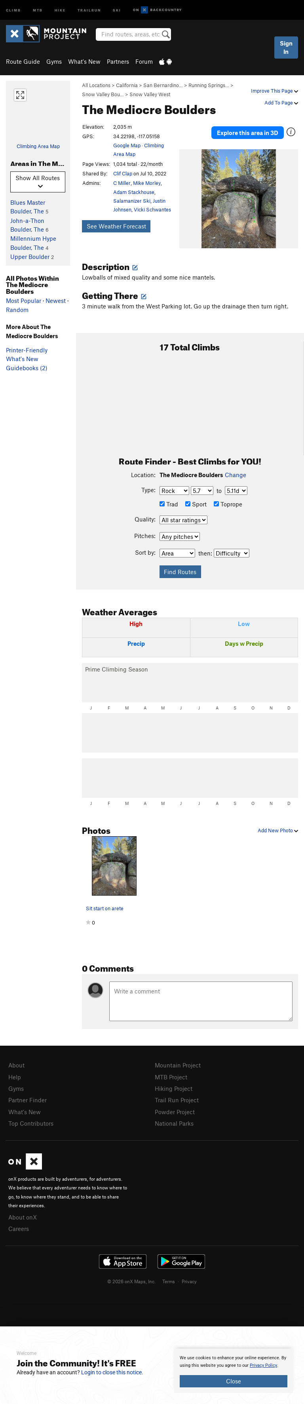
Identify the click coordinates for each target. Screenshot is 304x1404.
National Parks (174, 1123)
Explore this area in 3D (247, 132)
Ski (117, 9)
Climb (13, 9)
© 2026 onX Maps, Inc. (131, 1281)
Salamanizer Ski (131, 201)
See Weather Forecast (116, 226)
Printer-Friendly (27, 350)
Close (233, 1381)
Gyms (54, 61)
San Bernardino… (163, 85)
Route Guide (23, 61)
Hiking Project (173, 1088)
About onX (22, 1217)
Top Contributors (30, 1123)
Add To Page (281, 102)
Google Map (127, 145)
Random (17, 309)
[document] (233, 1370)
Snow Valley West (149, 94)
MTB (38, 9)
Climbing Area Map (38, 146)
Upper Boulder (29, 256)
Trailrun (89, 9)
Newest (56, 300)
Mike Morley (147, 183)
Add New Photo (278, 830)
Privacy (189, 1281)
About (16, 1065)
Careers (18, 1228)
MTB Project (171, 1077)
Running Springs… (208, 85)
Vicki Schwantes (152, 209)
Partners (118, 61)
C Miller (122, 183)
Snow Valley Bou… (103, 94)
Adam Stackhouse (133, 192)
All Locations (96, 85)
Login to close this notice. (112, 1372)
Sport (196, 504)
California (127, 85)
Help (14, 1077)
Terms (168, 1281)
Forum (144, 61)
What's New (84, 61)
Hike (60, 9)
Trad (169, 504)
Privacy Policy (263, 1365)
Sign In (286, 47)
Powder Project (175, 1111)
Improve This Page (274, 91)
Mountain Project (178, 1065)
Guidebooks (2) (27, 367)
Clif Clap (122, 173)
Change (235, 474)
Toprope (228, 504)
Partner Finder (27, 1099)
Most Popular (23, 300)
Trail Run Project (177, 1099)
